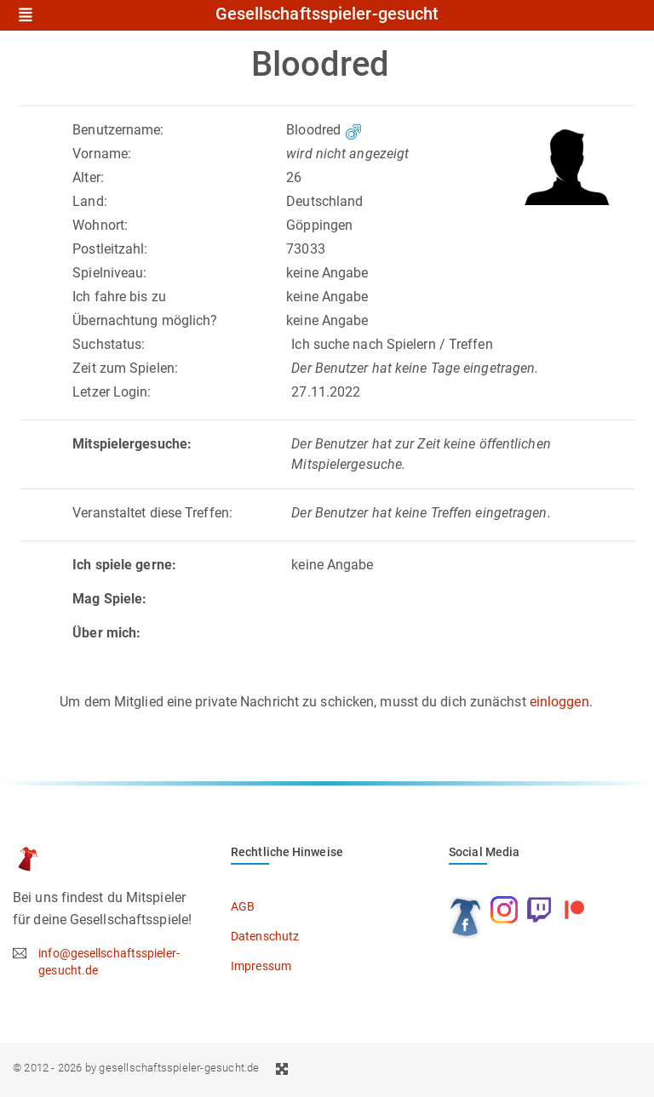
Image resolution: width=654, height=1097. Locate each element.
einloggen (559, 702)
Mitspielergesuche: (132, 444)
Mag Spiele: (109, 599)
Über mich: (106, 633)
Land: (89, 201)
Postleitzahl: (109, 249)
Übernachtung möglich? (144, 320)
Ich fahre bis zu (119, 297)
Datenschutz (265, 936)
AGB (243, 906)
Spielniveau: (109, 273)
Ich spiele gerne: (124, 565)
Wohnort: (100, 225)
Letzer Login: (111, 392)
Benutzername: (118, 130)
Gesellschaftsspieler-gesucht (327, 14)
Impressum (261, 966)
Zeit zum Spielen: (125, 368)
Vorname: (101, 154)
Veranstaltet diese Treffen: (152, 513)
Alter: (88, 177)
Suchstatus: (108, 344)
